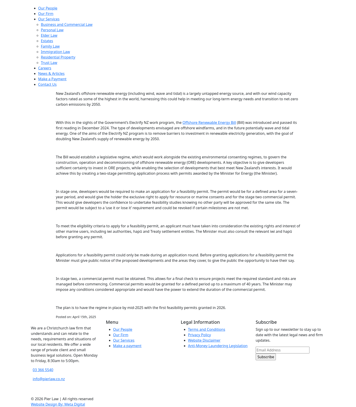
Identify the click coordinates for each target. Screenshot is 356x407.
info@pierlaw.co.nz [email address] (49, 378)
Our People (47, 8)
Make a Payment (52, 78)
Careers (44, 68)
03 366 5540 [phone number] (43, 369)
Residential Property (58, 57)
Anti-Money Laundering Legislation (218, 345)
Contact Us (47, 84)
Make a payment (127, 345)
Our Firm (45, 13)
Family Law (50, 46)
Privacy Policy (199, 334)
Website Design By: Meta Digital (58, 404)
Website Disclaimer (204, 340)
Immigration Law (55, 51)
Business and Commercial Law (66, 24)
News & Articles (51, 73)
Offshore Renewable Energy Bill (209, 122)
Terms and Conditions (206, 329)
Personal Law (52, 29)
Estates (47, 40)
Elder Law (49, 35)
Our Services (48, 19)
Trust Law (49, 62)
